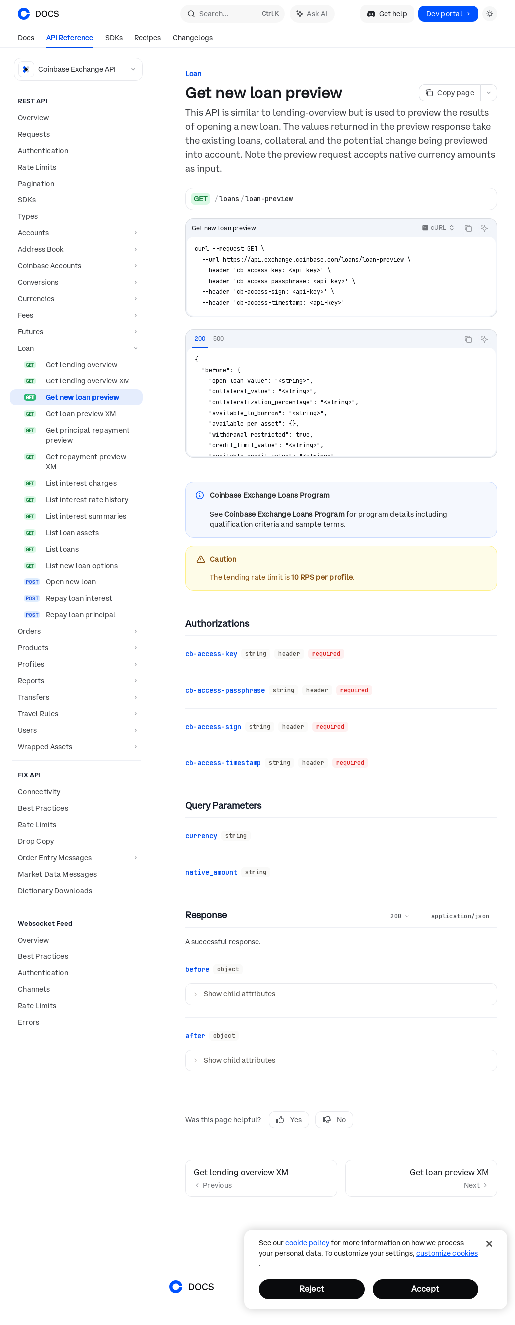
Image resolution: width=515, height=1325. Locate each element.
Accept (425, 1289)
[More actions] (488, 92)
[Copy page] (449, 92)
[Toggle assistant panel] (312, 14)
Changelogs (193, 40)
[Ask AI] (484, 228)
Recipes (147, 40)
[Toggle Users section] (76, 730)
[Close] (489, 1244)
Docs (26, 40)
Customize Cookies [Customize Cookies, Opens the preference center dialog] (447, 1253)
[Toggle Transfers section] (76, 697)
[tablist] (322, 339)
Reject (311, 1289)
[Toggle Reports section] (76, 681)
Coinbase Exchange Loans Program (284, 514)
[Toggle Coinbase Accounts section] (76, 266)
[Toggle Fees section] (76, 315)
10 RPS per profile (322, 577)
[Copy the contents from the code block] (468, 228)
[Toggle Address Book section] (76, 249)
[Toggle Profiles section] (76, 664)
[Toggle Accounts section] (76, 233)
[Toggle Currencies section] (76, 299)
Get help (387, 13)
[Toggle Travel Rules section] (76, 714)
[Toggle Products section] (76, 648)
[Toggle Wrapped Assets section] (76, 747)
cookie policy (307, 1242)
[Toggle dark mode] (489, 13)
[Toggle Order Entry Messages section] (76, 858)
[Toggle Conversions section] (76, 282)
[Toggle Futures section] (76, 332)
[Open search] (232, 14)
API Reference (69, 40)
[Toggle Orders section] (76, 631)
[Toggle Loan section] (76, 348)
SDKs (114, 40)
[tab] (200, 339)
